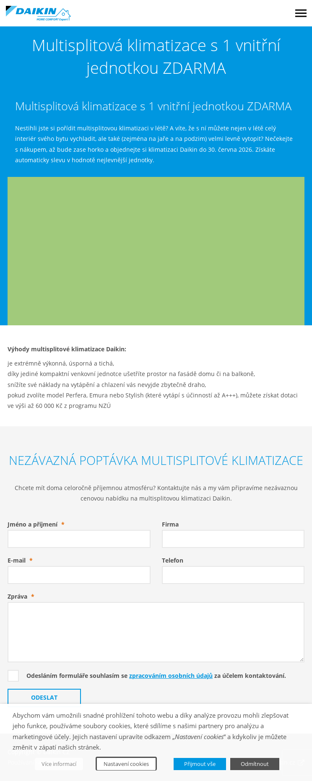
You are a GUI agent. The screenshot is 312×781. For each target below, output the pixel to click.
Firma (170, 524)
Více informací (59, 764)
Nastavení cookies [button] (126, 764)
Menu (301, 13)
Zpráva (23, 596)
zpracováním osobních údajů (171, 676)
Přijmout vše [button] (200, 764)
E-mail (22, 560)
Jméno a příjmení (38, 524)
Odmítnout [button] (255, 764)
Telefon (172, 560)
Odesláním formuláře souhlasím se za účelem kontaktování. (156, 676)
